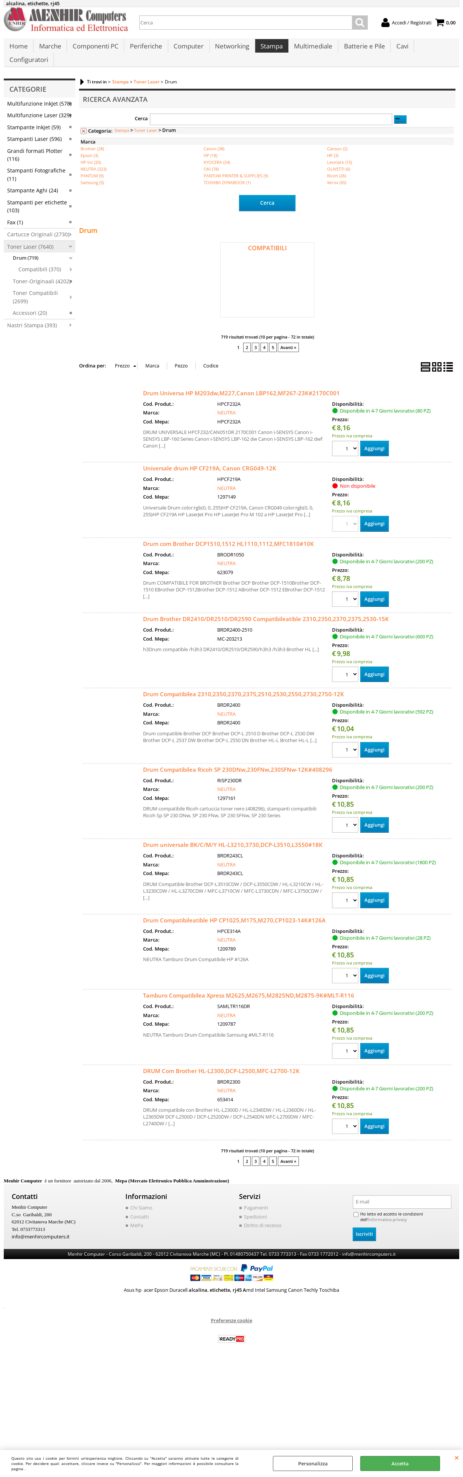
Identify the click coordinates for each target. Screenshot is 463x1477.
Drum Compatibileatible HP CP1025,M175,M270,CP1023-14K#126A (234, 931)
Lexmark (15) (339, 173)
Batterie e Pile (360, 49)
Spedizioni (255, 1227)
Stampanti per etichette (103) (37, 217)
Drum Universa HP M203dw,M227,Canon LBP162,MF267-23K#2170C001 (241, 403)
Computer (187, 49)
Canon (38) (214, 159)
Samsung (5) (92, 193)
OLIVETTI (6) (338, 180)
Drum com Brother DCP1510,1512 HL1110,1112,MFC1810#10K (228, 554)
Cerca (141, 129)
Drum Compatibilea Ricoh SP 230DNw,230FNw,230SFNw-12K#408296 (237, 780)
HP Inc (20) (91, 173)
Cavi (398, 49)
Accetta (400, 1463)
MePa (136, 1236)
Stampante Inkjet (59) (34, 138)
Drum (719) (25, 268)
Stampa (269, 49)
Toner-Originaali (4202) (42, 292)
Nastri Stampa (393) (32, 335)
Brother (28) (92, 159)
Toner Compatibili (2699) (35, 307)
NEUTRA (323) (94, 180)
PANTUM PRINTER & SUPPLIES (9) (236, 186)
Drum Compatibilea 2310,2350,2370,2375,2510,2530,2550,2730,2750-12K (243, 705)
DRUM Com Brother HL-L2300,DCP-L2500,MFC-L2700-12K (221, 1081)
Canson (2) (337, 159)
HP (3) (332, 166)
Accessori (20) (30, 323)
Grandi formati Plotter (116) (34, 165)
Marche (49, 49)
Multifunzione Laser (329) (39, 126)
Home (18, 49)
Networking (230, 49)
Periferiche (144, 49)
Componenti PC (94, 49)
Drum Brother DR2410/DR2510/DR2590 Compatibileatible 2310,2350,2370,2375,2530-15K (266, 629)
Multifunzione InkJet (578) (39, 114)
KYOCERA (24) (217, 173)
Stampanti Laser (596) (34, 149)
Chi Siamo (141, 1218)
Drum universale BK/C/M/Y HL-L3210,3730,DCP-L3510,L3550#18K (233, 855)
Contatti (139, 1227)
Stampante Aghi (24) (32, 201)
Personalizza (313, 1463)
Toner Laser (145, 141)
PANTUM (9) (92, 186)
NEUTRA (226, 423)
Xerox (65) (336, 193)
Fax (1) (15, 232)
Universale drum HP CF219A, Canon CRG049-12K (209, 478)
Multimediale (310, 49)
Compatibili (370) (39, 280)
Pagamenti (256, 1218)
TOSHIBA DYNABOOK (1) (227, 193)
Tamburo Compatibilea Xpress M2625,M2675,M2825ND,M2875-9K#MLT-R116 (248, 1006)
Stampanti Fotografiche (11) (36, 185)
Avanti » (288, 358)
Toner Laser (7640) (30, 257)
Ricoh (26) (336, 186)
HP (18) (210, 166)
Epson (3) (89, 166)
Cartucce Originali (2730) (38, 245)
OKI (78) (211, 180)
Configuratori (28, 67)
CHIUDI (456, 1457)
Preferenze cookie (231, 1331)
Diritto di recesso (263, 1236)
